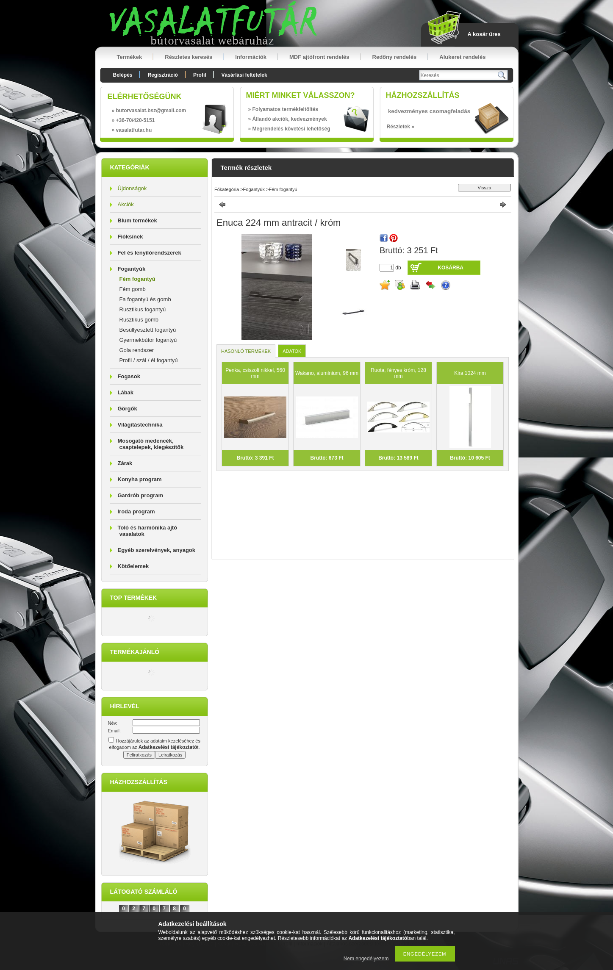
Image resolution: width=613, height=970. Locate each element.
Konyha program (140, 479)
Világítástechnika (140, 424)
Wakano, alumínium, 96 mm (326, 373)
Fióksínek (130, 236)
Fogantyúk (132, 269)
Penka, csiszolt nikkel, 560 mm (255, 373)
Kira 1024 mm (470, 373)
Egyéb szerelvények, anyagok (157, 550)
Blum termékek (137, 220)
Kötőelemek (133, 566)
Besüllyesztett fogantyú (147, 330)
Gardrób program (141, 495)
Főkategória (226, 189)
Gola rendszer (136, 350)
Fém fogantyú (137, 279)
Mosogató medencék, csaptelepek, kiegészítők (151, 444)
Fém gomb (132, 289)
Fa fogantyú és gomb (145, 299)
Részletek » (400, 127)
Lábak (126, 392)
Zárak (125, 463)
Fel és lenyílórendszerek (149, 252)
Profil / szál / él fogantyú (148, 360)
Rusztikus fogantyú (142, 309)
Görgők (127, 408)
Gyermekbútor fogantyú (148, 340)
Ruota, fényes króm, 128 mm (398, 373)
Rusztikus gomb (138, 319)
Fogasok (129, 376)
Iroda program (136, 511)
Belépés (123, 75)
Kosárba (450, 268)
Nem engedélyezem (366, 959)
